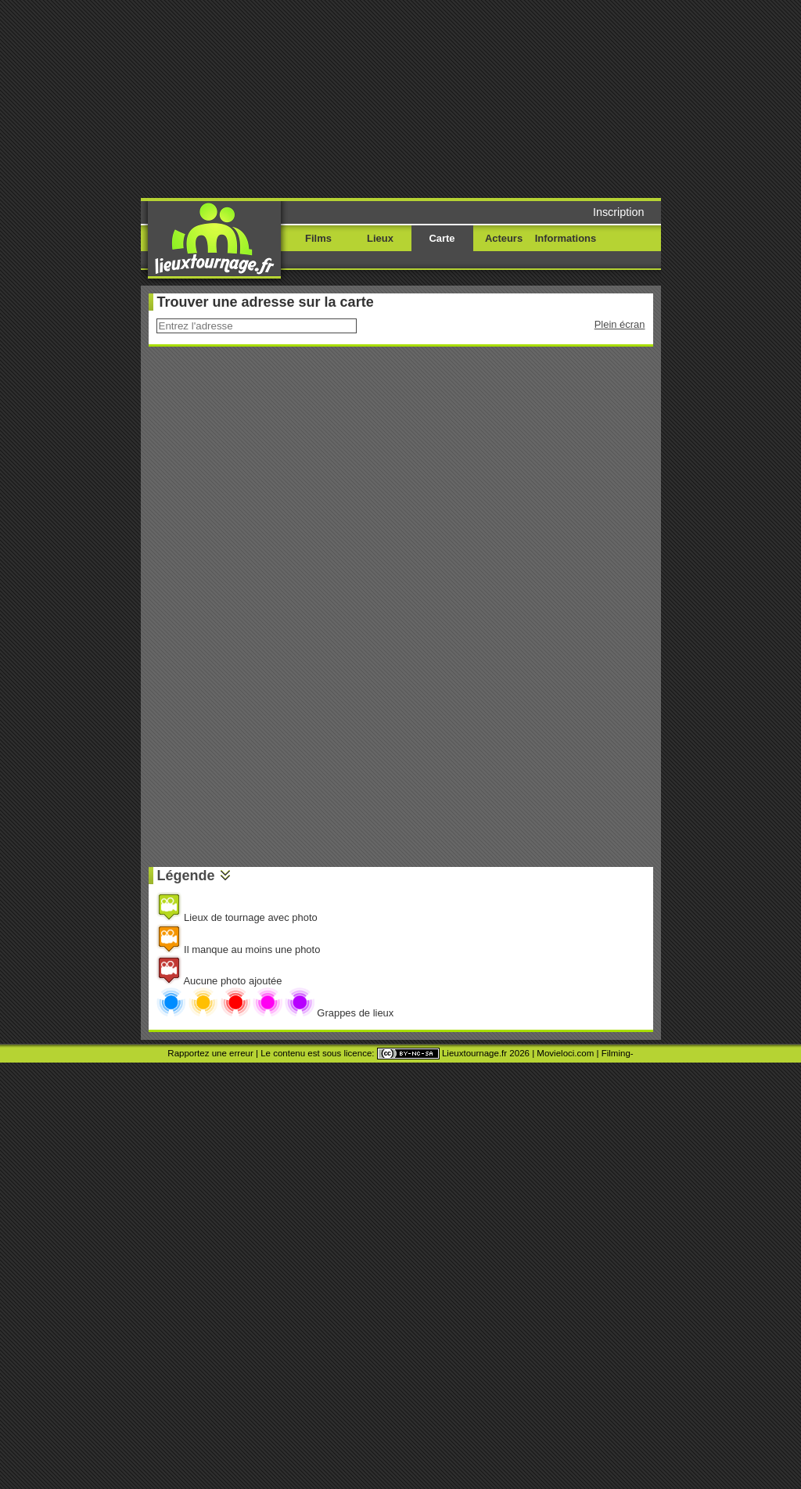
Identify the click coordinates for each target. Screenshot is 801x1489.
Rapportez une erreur (210, 1053)
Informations (565, 238)
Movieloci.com (565, 1053)
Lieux (380, 238)
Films (318, 238)
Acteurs (504, 238)
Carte (441, 238)
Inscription (619, 212)
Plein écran (619, 324)
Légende (186, 875)
